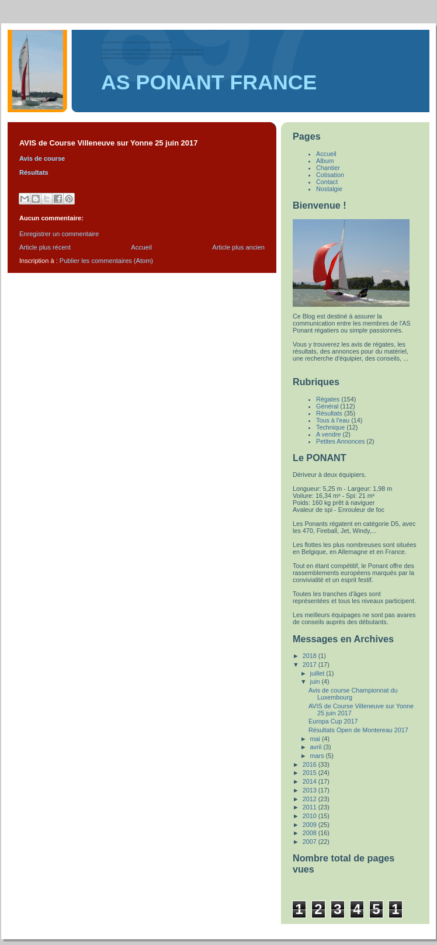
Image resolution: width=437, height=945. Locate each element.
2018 (310, 655)
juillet (318, 673)
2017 (310, 664)
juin (316, 681)
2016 (310, 764)
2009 (310, 824)
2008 (310, 832)
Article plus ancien (238, 247)
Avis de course (42, 158)
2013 (310, 790)
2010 (310, 815)
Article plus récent (45, 247)
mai (316, 738)
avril (317, 746)
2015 (310, 772)
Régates (327, 399)
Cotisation (330, 174)
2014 (310, 781)
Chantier (328, 167)
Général (327, 406)
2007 (310, 841)
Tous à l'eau (332, 420)
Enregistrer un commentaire (59, 233)
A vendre (328, 434)
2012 (310, 798)
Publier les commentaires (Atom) (106, 260)
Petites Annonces (340, 441)
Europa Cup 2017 (333, 721)
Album (325, 160)
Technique (330, 427)
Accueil (141, 247)
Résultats (33, 172)
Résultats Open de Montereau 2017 (358, 729)
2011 (310, 807)
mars (318, 755)
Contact (327, 181)
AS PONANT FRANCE (209, 82)
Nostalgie (329, 188)
